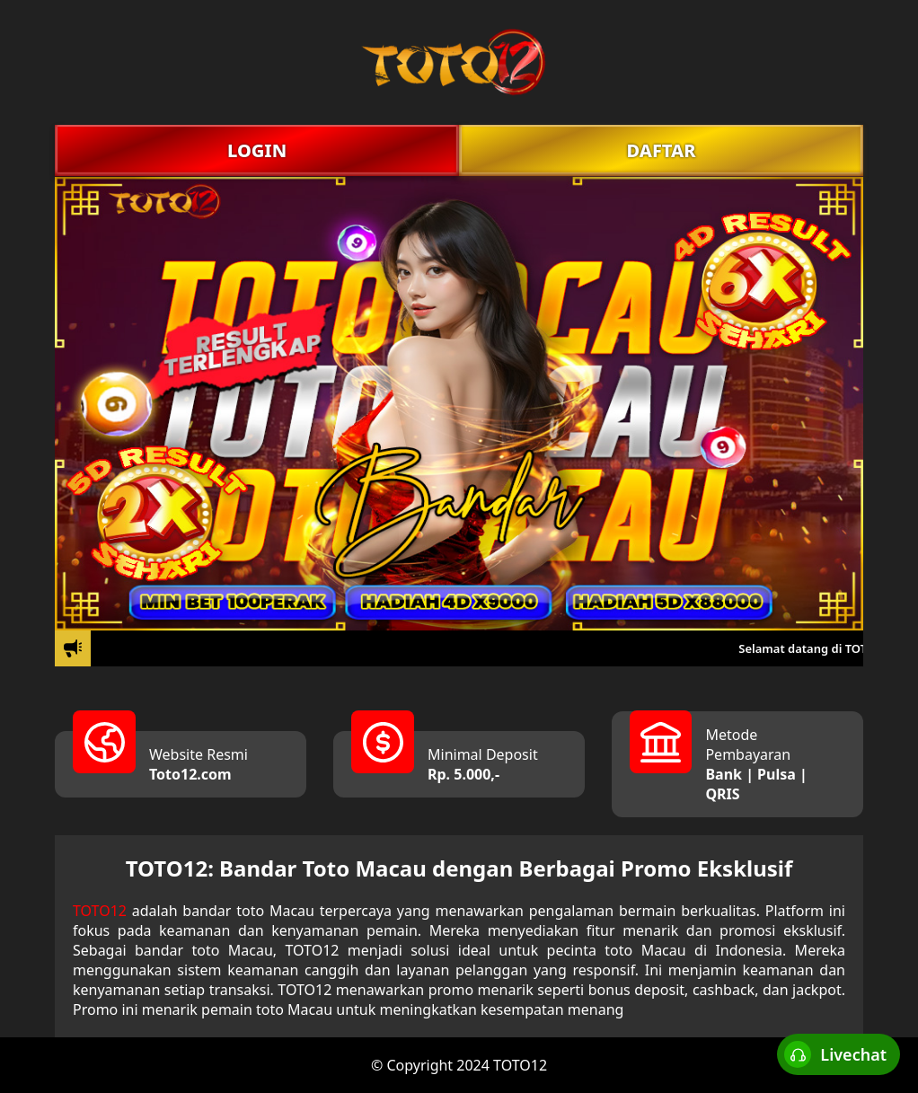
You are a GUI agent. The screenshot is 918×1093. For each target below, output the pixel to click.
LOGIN (257, 150)
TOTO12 (100, 911)
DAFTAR (660, 150)
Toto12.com (190, 774)
